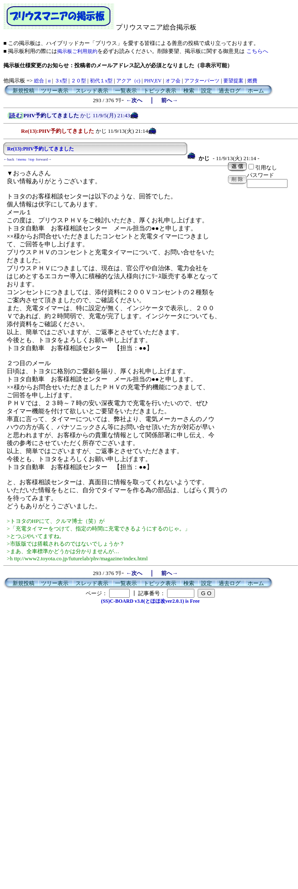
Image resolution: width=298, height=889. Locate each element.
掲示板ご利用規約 (77, 51)
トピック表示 (160, 90)
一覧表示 (126, 90)
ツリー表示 (54, 90)
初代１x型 (101, 81)
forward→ (44, 159)
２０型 (78, 81)
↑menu (21, 159)
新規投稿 (23, 90)
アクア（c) (128, 81)
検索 (188, 90)
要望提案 (233, 81)
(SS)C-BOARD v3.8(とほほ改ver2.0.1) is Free (150, 601)
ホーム (256, 90)
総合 (39, 81)
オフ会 (172, 81)
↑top (31, 159)
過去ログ (229, 90)
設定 (206, 90)
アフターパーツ (202, 81)
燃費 (252, 81)
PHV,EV (152, 81)
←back (8, 159)
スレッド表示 (92, 90)
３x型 (61, 81)
